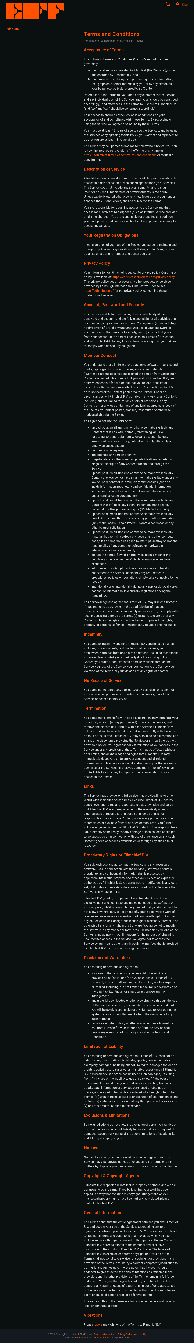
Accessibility (140, 1334)
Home (13, 28)
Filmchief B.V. (102, 1337)
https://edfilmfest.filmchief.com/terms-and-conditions (120, 155)
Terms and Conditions (105, 1334)
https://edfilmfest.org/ (99, 290)
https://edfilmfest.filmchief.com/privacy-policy (143, 277)
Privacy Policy (125, 1334)
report (98, 1324)
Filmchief (82, 1337)
